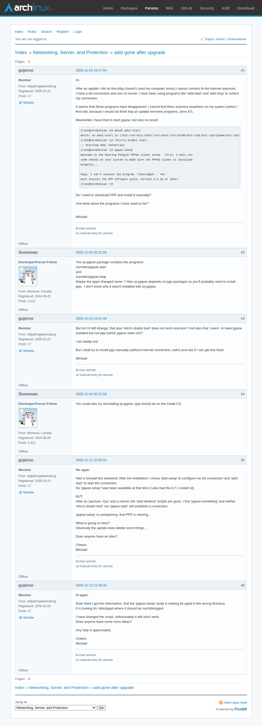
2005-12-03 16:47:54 (91, 70)
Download (245, 8)
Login (78, 32)
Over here (83, 603)
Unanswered (236, 39)
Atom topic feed (235, 702)
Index (19, 32)
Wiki (169, 8)
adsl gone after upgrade (140, 52)
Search (46, 32)
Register (63, 32)
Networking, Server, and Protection (70, 52)
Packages (129, 8)
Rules (32, 32)
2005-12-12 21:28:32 (91, 585)
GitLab (186, 8)
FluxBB (240, 709)
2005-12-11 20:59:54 (91, 460)
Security (207, 8)
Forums (151, 8)
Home (108, 8)
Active (220, 39)
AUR (226, 8)
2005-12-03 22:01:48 (91, 318)
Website (28, 102)
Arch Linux (28, 8)
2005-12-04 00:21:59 (91, 394)
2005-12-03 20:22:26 (91, 252)
